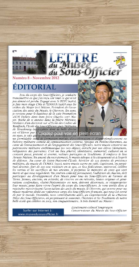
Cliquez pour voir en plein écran (69, 133)
